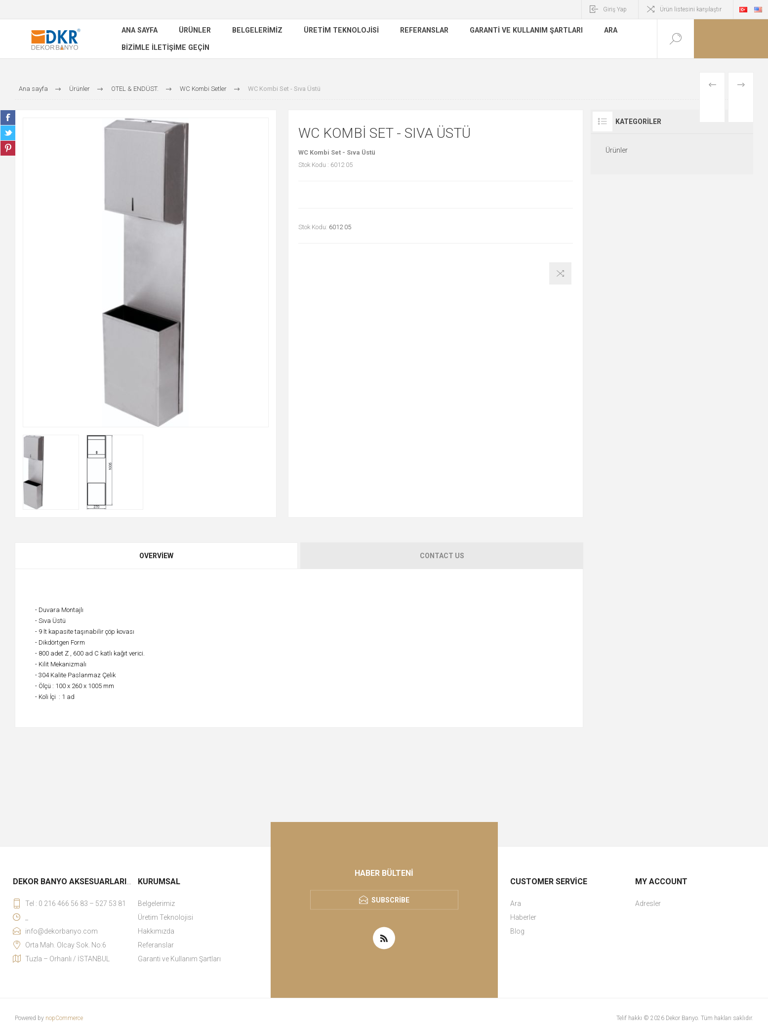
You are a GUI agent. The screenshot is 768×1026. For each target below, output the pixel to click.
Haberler (523, 917)
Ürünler (195, 32)
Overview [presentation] (156, 556)
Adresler (648, 903)
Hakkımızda (156, 931)
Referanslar (421, 32)
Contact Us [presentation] (442, 556)
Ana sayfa (140, 32)
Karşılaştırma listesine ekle (560, 273)
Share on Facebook (7, 117)
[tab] (157, 555)
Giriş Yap (615, 9)
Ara (606, 32)
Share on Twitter (7, 132)
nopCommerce (64, 1018)
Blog (517, 931)
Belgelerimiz (257, 32)
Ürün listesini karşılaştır (691, 9)
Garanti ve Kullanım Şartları (522, 32)
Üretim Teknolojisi (339, 32)
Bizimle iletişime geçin (164, 46)
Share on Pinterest (7, 148)
